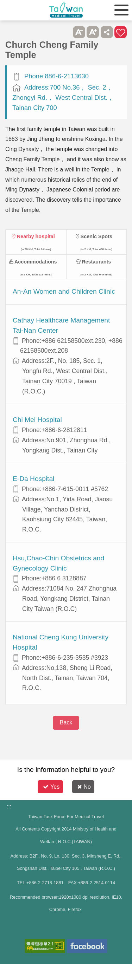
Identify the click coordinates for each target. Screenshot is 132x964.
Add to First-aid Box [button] (120, 32)
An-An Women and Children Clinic (64, 291)
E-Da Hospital (33, 478)
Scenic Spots (96, 236)
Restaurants (96, 262)
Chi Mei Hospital (37, 419)
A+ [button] (93, 32)
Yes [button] (51, 787)
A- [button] (79, 32)
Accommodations (35, 262)
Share (107, 32)
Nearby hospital (36, 236)
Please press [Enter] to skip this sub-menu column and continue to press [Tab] (65, 32)
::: (9, 806)
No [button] (84, 787)
